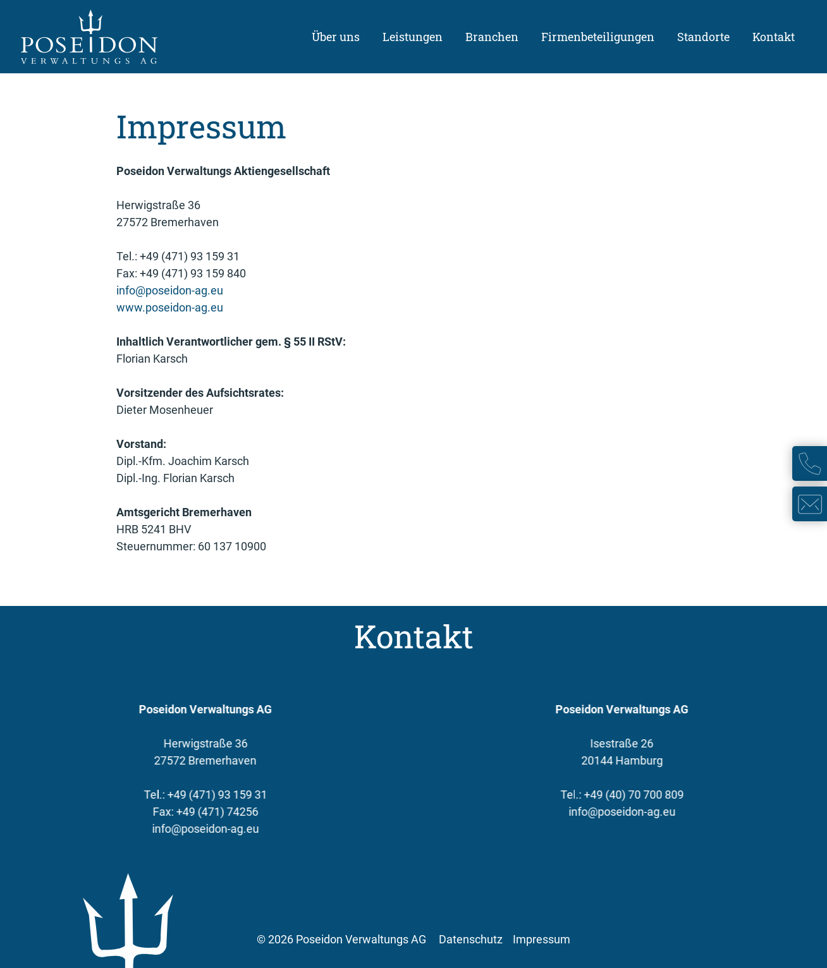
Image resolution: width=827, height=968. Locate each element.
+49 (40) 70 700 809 (638, 794)
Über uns (336, 36)
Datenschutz (471, 939)
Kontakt (773, 36)
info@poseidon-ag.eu (169, 290)
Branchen (491, 36)
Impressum (541, 939)
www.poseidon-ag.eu (169, 307)
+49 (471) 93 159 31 (212, 794)
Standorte (703, 36)
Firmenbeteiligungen (597, 36)
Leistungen (413, 36)
